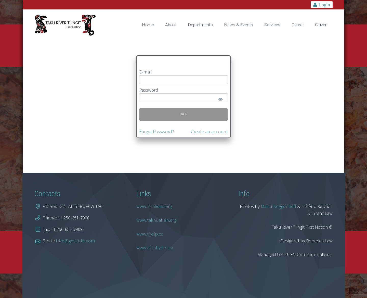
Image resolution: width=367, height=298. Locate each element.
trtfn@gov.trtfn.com (75, 241)
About (171, 24)
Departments (200, 24)
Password (148, 90)
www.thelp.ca (149, 234)
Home (148, 24)
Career (298, 24)
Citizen (321, 24)
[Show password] (219, 98)
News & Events (238, 24)
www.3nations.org (154, 206)
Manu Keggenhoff (278, 206)
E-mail (145, 72)
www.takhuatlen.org (156, 220)
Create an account (209, 131)
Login (324, 4)
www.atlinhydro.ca (154, 247)
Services (272, 24)
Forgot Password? (156, 131)
